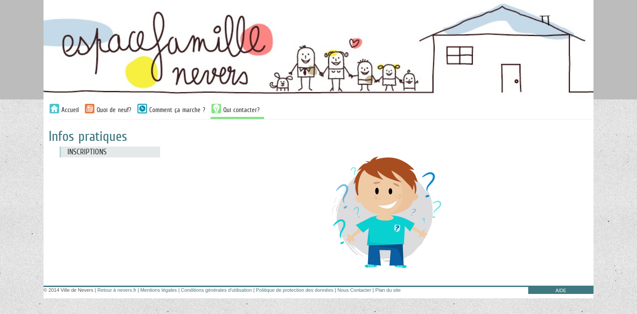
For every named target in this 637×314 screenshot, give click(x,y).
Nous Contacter (354, 290)
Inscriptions (87, 151)
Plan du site (387, 290)
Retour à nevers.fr (117, 290)
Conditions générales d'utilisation (216, 290)
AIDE (561, 290)
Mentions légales (159, 290)
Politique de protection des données (294, 290)
